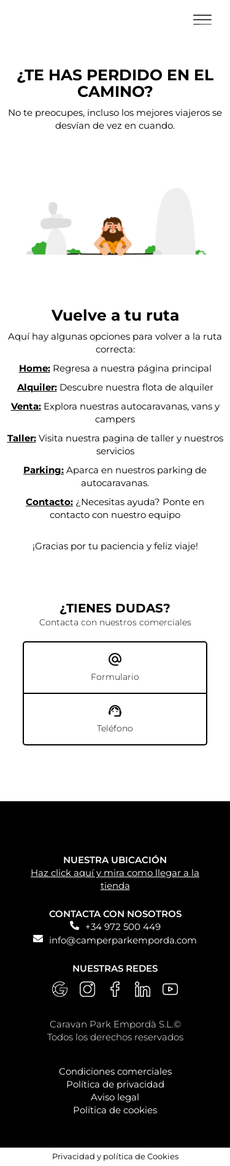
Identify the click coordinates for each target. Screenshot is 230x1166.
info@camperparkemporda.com (123, 940)
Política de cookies (115, 1110)
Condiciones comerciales (115, 1071)
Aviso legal (115, 1097)
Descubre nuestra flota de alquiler (115, 387)
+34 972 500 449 (123, 926)
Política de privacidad (115, 1084)
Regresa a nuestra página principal (115, 368)
